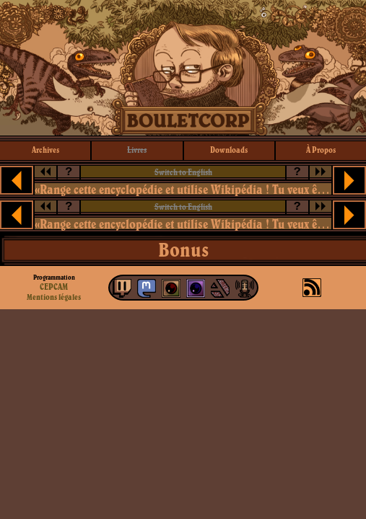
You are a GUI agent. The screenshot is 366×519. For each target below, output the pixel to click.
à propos (321, 149)
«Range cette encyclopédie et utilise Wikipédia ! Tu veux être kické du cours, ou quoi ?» (183, 189)
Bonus (183, 249)
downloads (229, 149)
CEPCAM (54, 286)
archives (45, 149)
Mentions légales (54, 297)
